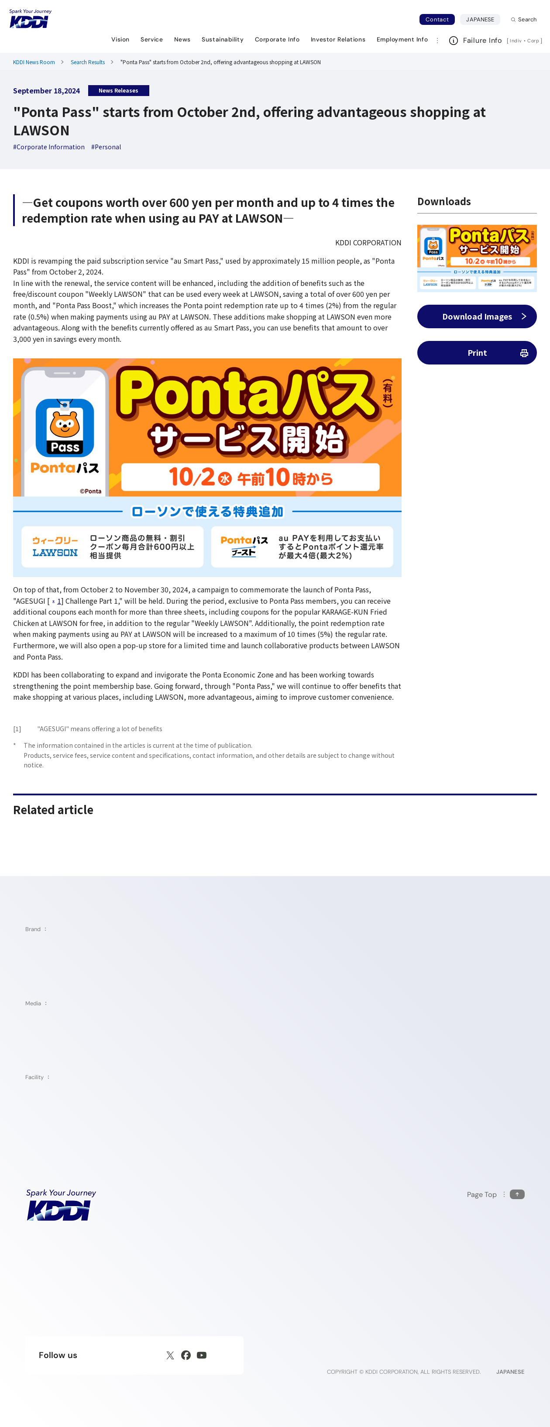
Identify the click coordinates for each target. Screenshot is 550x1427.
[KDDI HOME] (61, 1205)
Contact (437, 19)
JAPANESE (483, 19)
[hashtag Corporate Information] (49, 146)
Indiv (516, 41)
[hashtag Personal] (106, 146)
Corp (533, 41)
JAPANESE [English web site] (510, 1371)
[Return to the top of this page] (496, 1194)
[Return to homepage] (30, 19)
